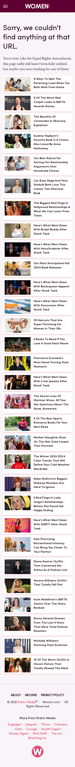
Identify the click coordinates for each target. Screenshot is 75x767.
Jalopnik (31, 724)
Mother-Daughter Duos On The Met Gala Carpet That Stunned (51, 442)
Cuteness (60, 724)
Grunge (31, 729)
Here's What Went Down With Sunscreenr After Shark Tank (50, 305)
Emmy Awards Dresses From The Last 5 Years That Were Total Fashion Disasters (51, 625)
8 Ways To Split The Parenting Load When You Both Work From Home (52, 83)
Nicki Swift (40, 733)
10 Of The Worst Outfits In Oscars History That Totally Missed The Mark (51, 664)
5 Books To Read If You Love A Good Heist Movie (51, 341)
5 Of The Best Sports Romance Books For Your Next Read (50, 423)
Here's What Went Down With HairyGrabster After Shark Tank (51, 249)
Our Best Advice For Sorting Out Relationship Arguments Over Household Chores (51, 164)
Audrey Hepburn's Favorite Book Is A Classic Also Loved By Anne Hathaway (51, 142)
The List (56, 733)
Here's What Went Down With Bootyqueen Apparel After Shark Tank (51, 286)
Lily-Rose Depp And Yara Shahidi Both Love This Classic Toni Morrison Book (51, 187)
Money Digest (19, 733)
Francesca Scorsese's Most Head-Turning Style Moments (51, 362)
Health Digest (51, 729)
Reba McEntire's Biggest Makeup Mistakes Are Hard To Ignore (50, 483)
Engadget (14, 724)
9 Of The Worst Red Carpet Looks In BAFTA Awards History (49, 102)
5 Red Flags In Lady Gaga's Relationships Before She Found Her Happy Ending (49, 504)
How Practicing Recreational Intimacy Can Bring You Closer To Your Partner (50, 545)
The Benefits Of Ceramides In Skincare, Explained (50, 121)
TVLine (45, 724)
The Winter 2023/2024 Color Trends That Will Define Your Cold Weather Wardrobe (52, 463)
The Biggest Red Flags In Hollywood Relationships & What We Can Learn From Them (52, 209)
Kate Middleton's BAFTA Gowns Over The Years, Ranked (50, 604)
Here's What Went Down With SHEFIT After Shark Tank (50, 524)
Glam (18, 729)
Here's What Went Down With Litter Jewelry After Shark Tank (50, 381)
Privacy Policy (52, 695)
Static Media (26, 702)
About (16, 695)
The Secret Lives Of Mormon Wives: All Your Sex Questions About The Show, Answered (51, 402)
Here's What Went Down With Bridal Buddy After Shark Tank (50, 230)
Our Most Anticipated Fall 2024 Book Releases (51, 265)
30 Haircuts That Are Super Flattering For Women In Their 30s (48, 324)
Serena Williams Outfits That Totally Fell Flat (50, 582)
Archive (31, 695)
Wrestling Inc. (37, 738)
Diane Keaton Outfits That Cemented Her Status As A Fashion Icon (50, 566)
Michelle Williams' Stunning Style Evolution (50, 643)
